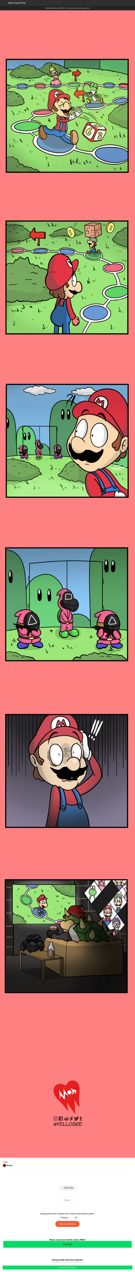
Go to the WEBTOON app (67, 1267)
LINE (49, 1179)
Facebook (58, 1179)
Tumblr (76, 1179)
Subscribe (68, 1188)
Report (67, 1200)
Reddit (86, 1179)
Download (67, 1244)
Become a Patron (67, 1224)
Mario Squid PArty (17, 3)
